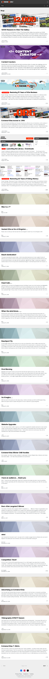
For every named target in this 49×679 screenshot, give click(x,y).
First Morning (6, 369)
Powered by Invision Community (24, 676)
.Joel (2, 40)
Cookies (32, 674)
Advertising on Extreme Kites (12, 590)
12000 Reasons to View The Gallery (15, 30)
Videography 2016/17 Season (12, 618)
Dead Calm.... (6, 283)
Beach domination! (8, 255)
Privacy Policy (18, 674)
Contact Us (25, 674)
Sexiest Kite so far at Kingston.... (14, 229)
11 (47, 657)
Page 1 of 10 (24, 665)
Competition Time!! (9, 560)
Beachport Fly (7, 341)
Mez (2, 211)
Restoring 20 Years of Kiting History (24, 179)
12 (46, 103)
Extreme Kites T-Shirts (10, 646)
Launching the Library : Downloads (20, 149)
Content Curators (8, 62)
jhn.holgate (3, 570)
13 (46, 571)
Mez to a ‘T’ (6, 207)
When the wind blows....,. (11, 311)
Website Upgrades (8, 424)
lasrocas (3, 542)
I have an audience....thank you (13, 478)
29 (46, 190)
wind (3, 534)
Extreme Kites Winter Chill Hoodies (15, 453)
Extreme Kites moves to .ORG (13, 121)
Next (44, 665)
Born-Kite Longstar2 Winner (12, 506)
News (3, 14)
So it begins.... (7, 397)
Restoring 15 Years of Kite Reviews (23, 92)
